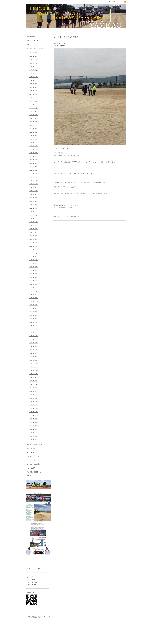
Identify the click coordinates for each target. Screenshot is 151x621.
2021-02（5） (33, 229)
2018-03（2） (33, 336)
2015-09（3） (33, 432)
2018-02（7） (33, 339)
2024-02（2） (33, 115)
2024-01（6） (33, 118)
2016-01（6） (33, 425)
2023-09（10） (33, 132)
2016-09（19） (33, 398)
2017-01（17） (33, 384)
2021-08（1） (33, 218)
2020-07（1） (33, 253)
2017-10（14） (33, 353)
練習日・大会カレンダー (35, 444)
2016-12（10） (33, 387)
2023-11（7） (33, 125)
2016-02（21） (33, 422)
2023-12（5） (33, 121)
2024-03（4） (33, 111)
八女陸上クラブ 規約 (34, 456)
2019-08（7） (33, 280)
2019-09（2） (33, 277)
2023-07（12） (33, 139)
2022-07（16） (33, 180)
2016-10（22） (33, 394)
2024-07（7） (33, 97)
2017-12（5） (33, 346)
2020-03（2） (33, 260)
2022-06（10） (33, 184)
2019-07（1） (33, 284)
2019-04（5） (33, 294)
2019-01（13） (33, 304)
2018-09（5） (33, 318)
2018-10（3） (33, 315)
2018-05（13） (33, 329)
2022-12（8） (33, 163)
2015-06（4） (33, 439)
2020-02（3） (33, 263)
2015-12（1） (33, 429)
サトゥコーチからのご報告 (35, 48)
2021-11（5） (33, 208)
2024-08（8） (33, 94)
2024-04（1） (33, 108)
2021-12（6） (33, 204)
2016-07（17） (33, 405)
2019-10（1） (33, 273)
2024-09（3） (33, 90)
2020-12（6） (33, 235)
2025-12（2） (33, 56)
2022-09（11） (33, 173)
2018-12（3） (33, 308)
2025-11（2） (33, 59)
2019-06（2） (33, 287)
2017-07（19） (33, 363)
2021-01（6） (33, 232)
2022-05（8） (33, 187)
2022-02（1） (33, 197)
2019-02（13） (33, 301)
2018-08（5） (33, 322)
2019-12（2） (33, 270)
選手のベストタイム (33, 40)
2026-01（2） (33, 52)
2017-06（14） (33, 367)
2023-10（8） (33, 128)
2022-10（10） (33, 170)
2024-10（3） (33, 87)
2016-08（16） (33, 401)
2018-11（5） (33, 311)
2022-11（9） (33, 166)
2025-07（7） (33, 70)
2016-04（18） (33, 415)
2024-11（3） (33, 83)
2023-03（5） (33, 153)
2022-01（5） (33, 201)
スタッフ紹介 (31, 468)
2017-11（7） (33, 349)
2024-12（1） (33, 80)
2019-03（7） (33, 298)
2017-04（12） (33, 374)
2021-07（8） (33, 222)
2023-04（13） (33, 149)
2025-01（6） (33, 77)
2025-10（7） (33, 63)
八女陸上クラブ (35, 617)
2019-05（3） (33, 291)
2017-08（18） (33, 360)
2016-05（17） (33, 412)
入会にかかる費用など (34, 472)
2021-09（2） (33, 215)
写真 (28, 44)
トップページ (31, 460)
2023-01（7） (33, 159)
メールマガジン (32, 452)
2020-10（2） (33, 242)
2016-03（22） (33, 418)
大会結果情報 (31, 36)
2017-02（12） (33, 380)
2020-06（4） (33, 256)
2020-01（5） (33, 266)
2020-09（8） (33, 246)
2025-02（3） (33, 73)
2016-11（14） (33, 391)
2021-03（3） (33, 225)
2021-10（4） (33, 211)
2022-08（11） (33, 177)
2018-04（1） (33, 332)
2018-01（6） (33, 342)
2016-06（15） (33, 408)
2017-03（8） (33, 377)
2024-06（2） (33, 101)
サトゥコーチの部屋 (33, 464)
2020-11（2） (33, 239)
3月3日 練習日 (60, 46)
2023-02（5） (33, 156)
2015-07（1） (33, 436)
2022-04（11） (33, 191)
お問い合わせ (31, 448)
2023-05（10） (33, 146)
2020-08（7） (33, 249)
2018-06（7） (33, 325)
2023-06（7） (33, 142)
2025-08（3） (33, 66)
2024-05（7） (33, 104)
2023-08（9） (33, 135)
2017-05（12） (33, 370)
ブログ (29, 476)
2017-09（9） (33, 356)
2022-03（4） (33, 194)
